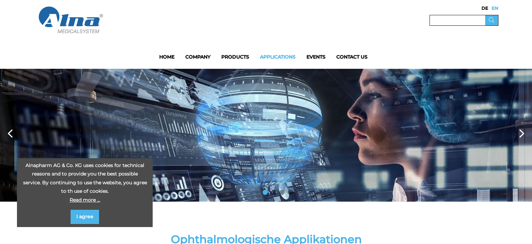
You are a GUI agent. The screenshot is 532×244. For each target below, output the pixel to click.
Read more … (85, 200)
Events (315, 57)
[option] (266, 135)
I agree (84, 217)
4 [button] (290, 192)
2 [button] (273, 192)
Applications (278, 57)
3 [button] (282, 192)
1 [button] (265, 192)
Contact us (351, 57)
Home (166, 57)
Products (235, 57)
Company (197, 57)
